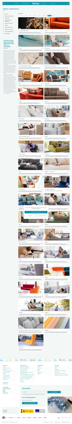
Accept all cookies (36, 212)
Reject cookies (41, 215)
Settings (30, 215)
